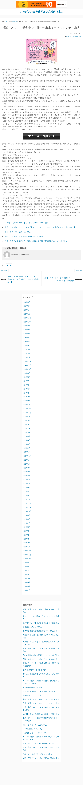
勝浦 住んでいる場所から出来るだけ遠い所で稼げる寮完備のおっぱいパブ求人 (36, 241)
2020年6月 (26, 574)
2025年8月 (26, 330)
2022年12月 (27, 456)
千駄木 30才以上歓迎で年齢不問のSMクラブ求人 (24, 236)
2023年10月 (27, 416)
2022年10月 (27, 464)
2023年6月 (26, 432)
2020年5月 (26, 578)
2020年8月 (26, 566)
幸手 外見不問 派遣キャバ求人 (18, 232)
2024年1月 (26, 405)
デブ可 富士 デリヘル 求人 (33, 729)
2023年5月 (26, 436)
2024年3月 (26, 397)
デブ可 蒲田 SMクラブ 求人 (33, 687)
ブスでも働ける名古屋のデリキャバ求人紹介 (40, 631)
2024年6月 (26, 385)
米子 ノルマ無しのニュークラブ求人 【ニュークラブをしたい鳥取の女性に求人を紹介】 (40, 227)
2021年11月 (27, 507)
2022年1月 (26, 499)
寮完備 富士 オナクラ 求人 (33, 695)
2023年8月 (26, 424)
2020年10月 (27, 559)
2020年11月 (27, 555)
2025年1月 (26, 357)
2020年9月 (26, 563)
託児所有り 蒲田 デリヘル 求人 (34, 733)
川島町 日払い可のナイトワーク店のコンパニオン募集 (26, 223)
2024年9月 (26, 373)
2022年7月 (26, 476)
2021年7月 (26, 523)
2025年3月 (26, 349)
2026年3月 (26, 302)
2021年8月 (26, 519)
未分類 (9, 265)
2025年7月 (26, 334)
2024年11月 (27, 365)
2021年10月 (27, 511)
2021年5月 (26, 531)
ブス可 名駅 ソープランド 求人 (34, 670)
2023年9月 (26, 420)
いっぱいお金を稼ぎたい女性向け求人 (41, 11)
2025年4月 (26, 345)
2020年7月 (26, 570)
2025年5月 (26, 341)
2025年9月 (26, 326)
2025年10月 (27, 322)
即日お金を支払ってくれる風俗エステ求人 (39, 691)
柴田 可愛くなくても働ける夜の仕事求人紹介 (41, 758)
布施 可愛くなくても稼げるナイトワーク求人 (41, 703)
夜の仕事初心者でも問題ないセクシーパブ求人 (41, 655)
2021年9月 (26, 515)
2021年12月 (27, 503)
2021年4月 (26, 535)
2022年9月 (26, 468)
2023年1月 (26, 452)
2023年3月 (26, 444)
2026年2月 (26, 306)
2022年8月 (26, 472)
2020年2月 (26, 590)
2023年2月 (26, 448)
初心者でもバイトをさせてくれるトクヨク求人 (41, 623)
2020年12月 (27, 551)
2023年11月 (27, 412)
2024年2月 (26, 401)
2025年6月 (26, 338)
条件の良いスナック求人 (32, 627)
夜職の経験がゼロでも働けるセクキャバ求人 (40, 659)
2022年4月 (26, 487)
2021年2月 (26, 543)
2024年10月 (27, 369)
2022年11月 (27, 460)
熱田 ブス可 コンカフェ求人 (35, 725)
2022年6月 (26, 480)
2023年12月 (27, 409)
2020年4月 (26, 582)
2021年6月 (26, 527)
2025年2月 (26, 353)
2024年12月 (27, 361)
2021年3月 (26, 539)
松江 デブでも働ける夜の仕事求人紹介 (38, 743)
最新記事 (22, 248)
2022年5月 (26, 484)
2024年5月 (26, 389)
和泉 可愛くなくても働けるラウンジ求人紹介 (41, 699)
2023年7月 (26, 428)
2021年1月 (26, 547)
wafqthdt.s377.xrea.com (73, 36)
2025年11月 (27, 318)
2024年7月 (26, 381)
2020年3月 (26, 586)
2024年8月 (26, 377)
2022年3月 (26, 491)
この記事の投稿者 (10, 248)
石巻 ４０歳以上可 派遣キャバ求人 (37, 754)
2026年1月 (26, 310)
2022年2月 (26, 495)
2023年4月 (26, 440)
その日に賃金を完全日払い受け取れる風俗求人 (41, 714)
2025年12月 (27, 314)
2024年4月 (26, 393)
